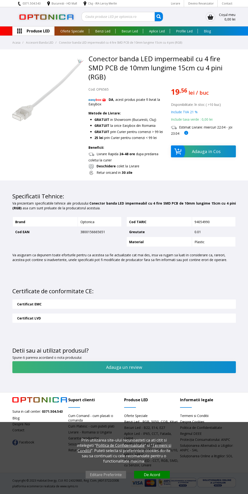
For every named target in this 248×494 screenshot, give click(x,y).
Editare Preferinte (106, 474)
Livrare (175, 3)
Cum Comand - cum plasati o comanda (90, 417)
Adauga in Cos (196, 151)
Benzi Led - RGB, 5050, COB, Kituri (151, 421)
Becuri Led (130, 31)
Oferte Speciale (72, 31)
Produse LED (38, 31)
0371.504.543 (32, 3)
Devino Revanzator (201, 3)
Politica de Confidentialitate (120, 445)
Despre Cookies (192, 421)
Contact (227, 3)
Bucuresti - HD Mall (65, 3)
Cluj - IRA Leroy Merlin (102, 3)
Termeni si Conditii (194, 415)
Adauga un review (124, 367)
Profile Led (184, 31)
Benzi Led (102, 31)
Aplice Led (157, 31)
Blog (207, 31)
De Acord (152, 474)
